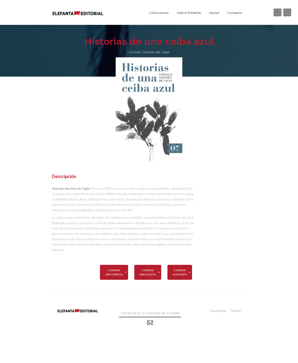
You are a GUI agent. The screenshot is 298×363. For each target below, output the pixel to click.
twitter (235, 311)
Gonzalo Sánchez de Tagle (149, 52)
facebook (218, 311)
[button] (114, 272)
